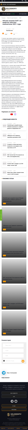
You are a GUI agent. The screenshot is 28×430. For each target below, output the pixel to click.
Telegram (25, 428)
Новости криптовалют (12, 17)
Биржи (18, 428)
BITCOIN (4, 4)
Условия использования (14, 419)
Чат (14, 396)
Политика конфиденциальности (14, 418)
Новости (3, 428)
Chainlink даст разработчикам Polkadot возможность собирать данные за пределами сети (15, 127)
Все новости (14, 393)
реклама (14, 409)
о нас (14, 406)
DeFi (20, 17)
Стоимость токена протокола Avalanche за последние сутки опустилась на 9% (14, 146)
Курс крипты (11, 428)
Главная (3, 17)
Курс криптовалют (11, 4)
